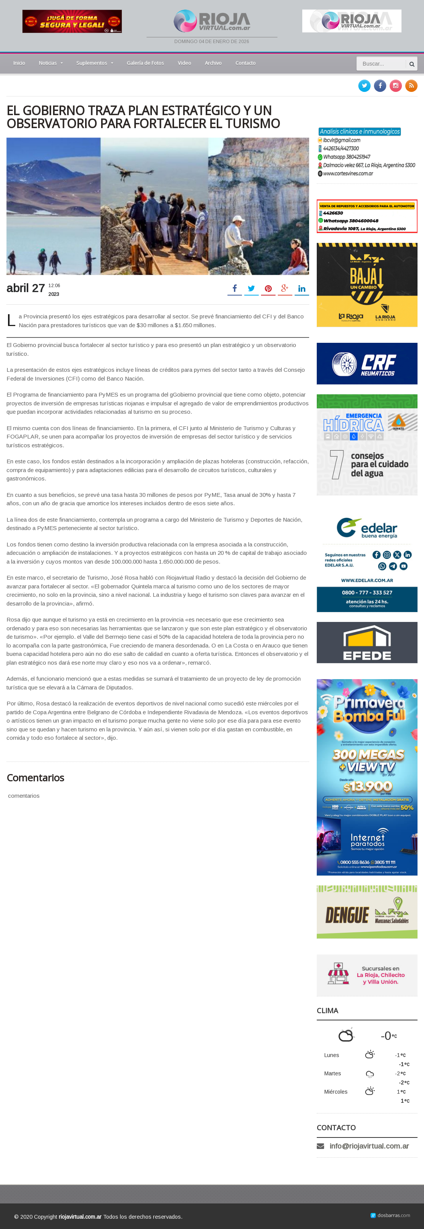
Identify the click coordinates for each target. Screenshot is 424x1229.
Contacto (245, 62)
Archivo (213, 62)
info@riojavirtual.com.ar (369, 1146)
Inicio (19, 62)
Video (184, 62)
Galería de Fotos (145, 62)
